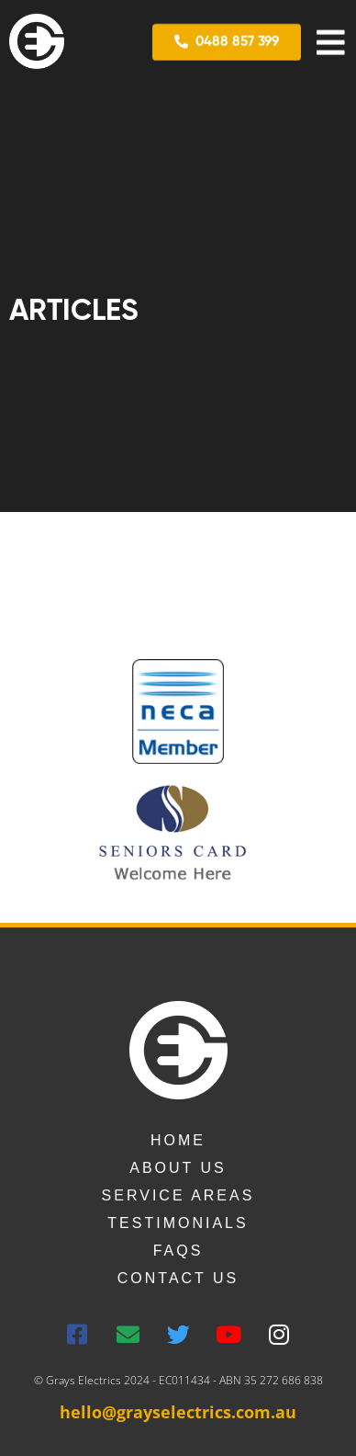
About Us (178, 1168)
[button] (226, 41)
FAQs (178, 1250)
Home (178, 1140)
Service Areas (178, 1195)
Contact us (178, 1278)
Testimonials (177, 1223)
